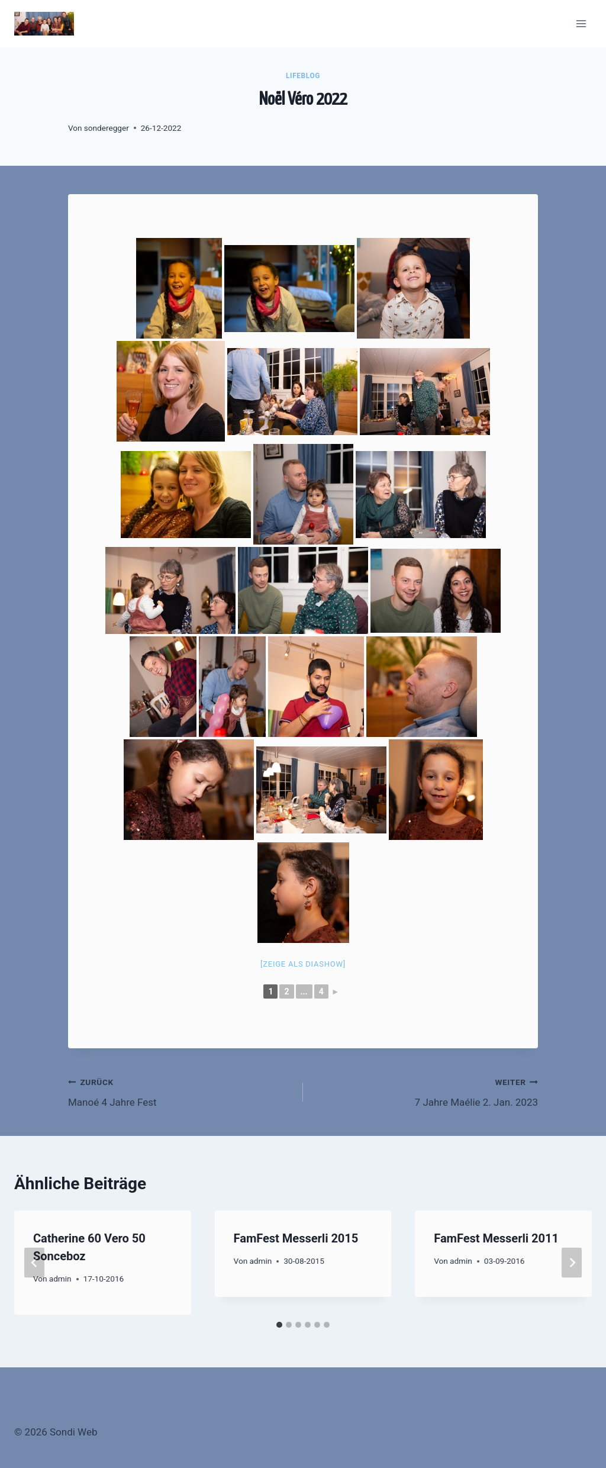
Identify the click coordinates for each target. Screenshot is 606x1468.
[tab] (279, 1325)
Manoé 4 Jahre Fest (180, 1091)
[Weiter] (572, 1262)
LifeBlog (303, 76)
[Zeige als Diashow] (303, 964)
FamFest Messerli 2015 (296, 1238)
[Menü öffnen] (581, 23)
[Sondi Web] (44, 24)
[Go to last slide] (34, 1262)
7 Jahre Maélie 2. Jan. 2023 (425, 1091)
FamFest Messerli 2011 (496, 1238)
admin (60, 1278)
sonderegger (106, 128)
